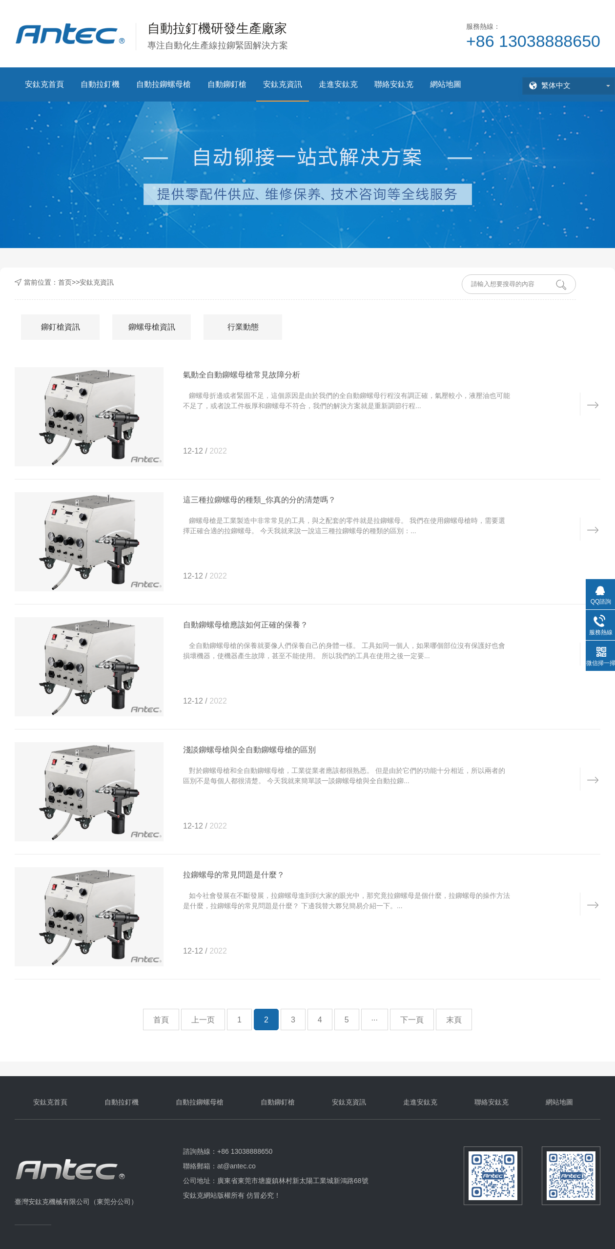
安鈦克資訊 (282, 84)
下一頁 (412, 1020)
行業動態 (243, 327)
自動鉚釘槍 (226, 84)
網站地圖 (445, 84)
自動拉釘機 (100, 84)
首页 (65, 282)
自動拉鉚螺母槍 (163, 84)
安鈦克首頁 (44, 84)
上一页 (203, 1020)
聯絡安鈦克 (393, 84)
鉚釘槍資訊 (60, 327)
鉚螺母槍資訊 (151, 327)
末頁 (454, 1020)
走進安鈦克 (338, 84)
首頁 (161, 1020)
